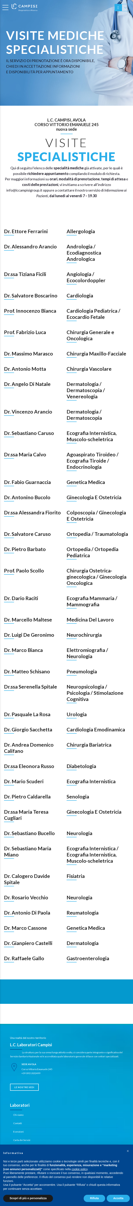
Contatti (17, 1123)
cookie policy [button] (79, 1169)
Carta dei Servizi (21, 1140)
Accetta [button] (118, 1198)
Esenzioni (18, 1131)
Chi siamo (18, 1114)
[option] (66, 53)
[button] (128, 1151)
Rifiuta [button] (94, 1198)
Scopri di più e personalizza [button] (28, 1198)
